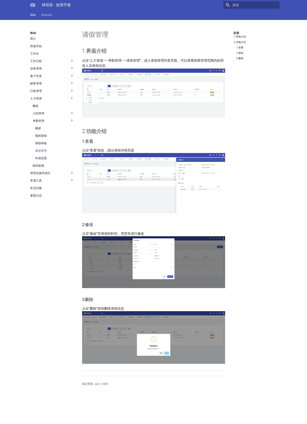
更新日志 (36, 195)
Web (33, 15)
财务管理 (52, 82)
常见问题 (36, 188)
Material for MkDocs (55, 419)
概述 (35, 106)
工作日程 (52, 60)
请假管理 (41, 150)
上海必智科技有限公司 (73, 415)
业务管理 (52, 67)
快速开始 (36, 46)
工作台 (34, 53)
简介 (33, 38)
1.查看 (239, 47)
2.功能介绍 (240, 42)
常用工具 (52, 179)
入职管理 (53, 112)
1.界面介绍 (240, 36)
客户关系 (52, 75)
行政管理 (52, 90)
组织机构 (38, 165)
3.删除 (239, 58)
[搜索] (255, 5)
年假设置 (41, 158)
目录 (236, 33)
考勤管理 (53, 119)
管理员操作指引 (52, 172)
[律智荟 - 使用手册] (32, 5)
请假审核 (41, 143)
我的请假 (41, 135)
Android (46, 15)
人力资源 (52, 97)
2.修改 (239, 52)
